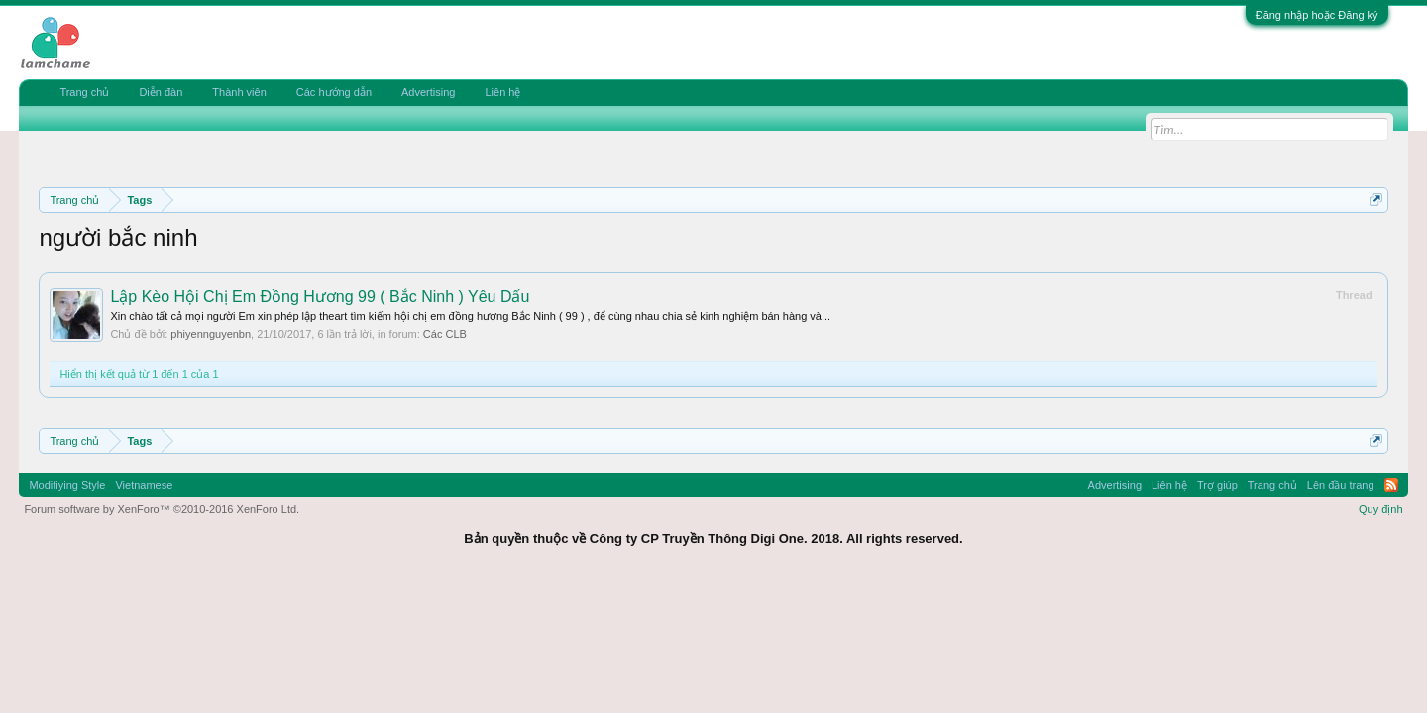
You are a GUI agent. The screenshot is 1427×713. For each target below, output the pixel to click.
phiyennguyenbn (210, 334)
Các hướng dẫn (334, 92)
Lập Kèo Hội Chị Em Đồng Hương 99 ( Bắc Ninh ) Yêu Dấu (319, 296)
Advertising (428, 92)
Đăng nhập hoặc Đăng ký (1317, 15)
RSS (1391, 485)
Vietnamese (143, 485)
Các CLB (445, 334)
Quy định (1381, 509)
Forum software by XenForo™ (161, 509)
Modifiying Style (67, 485)
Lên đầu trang (1340, 485)
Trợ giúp (1217, 485)
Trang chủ (84, 92)
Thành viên (239, 92)
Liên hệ (502, 92)
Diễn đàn (160, 92)
